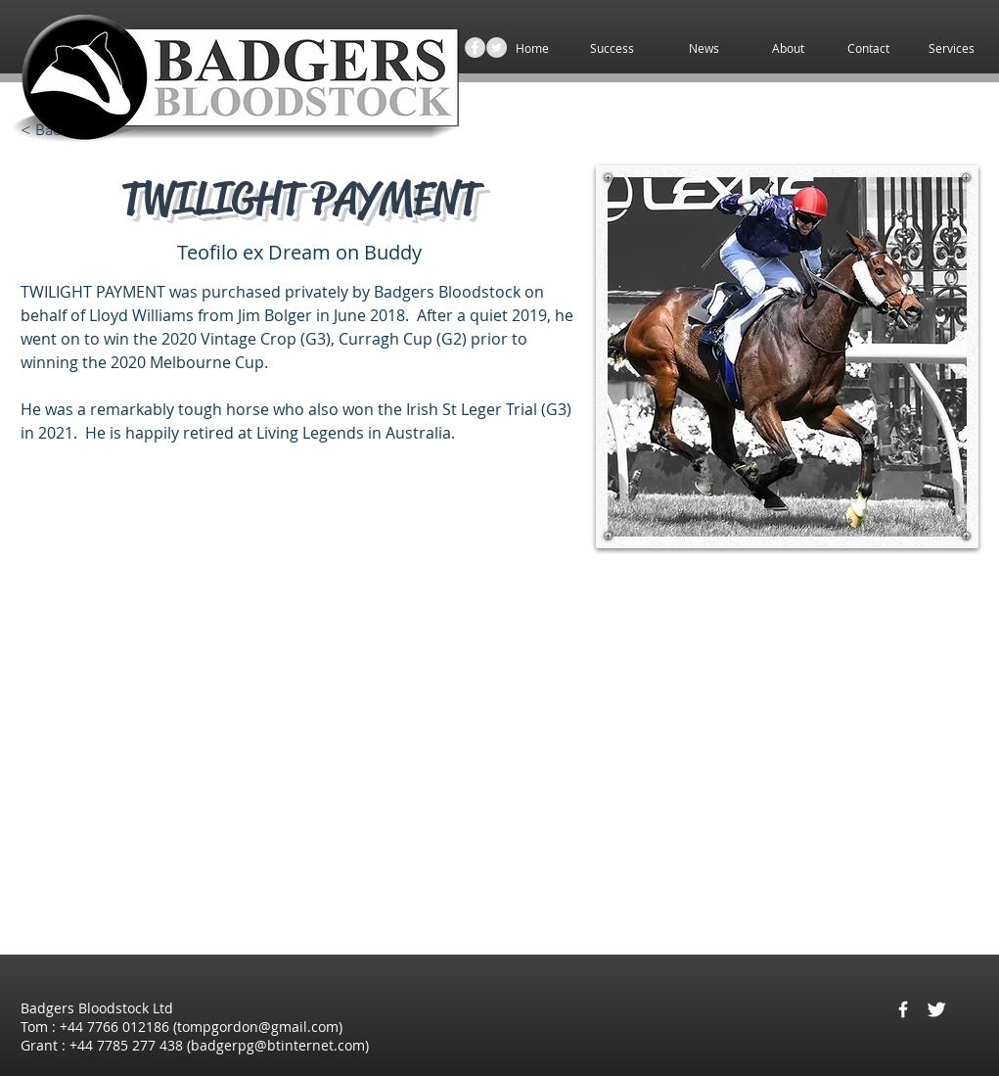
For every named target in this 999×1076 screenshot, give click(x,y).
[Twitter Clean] (936, 1009)
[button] (951, 48)
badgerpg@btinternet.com (278, 1045)
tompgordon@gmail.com (258, 1026)
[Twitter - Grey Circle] (496, 47)
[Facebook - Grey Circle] (475, 47)
